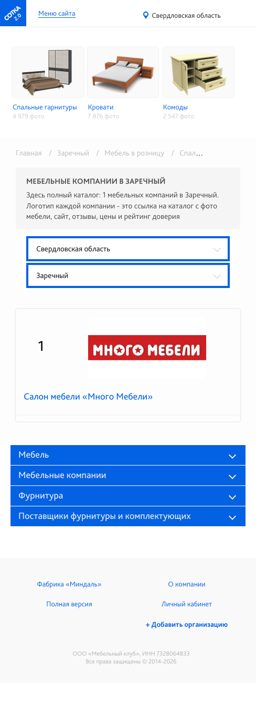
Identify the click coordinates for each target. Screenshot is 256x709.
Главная (29, 153)
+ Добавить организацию (187, 625)
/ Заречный (67, 153)
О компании (186, 584)
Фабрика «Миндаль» (69, 584)
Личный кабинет (187, 604)
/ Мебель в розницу (128, 153)
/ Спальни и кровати (204, 153)
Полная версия (69, 604)
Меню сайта (57, 14)
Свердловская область (186, 16)
